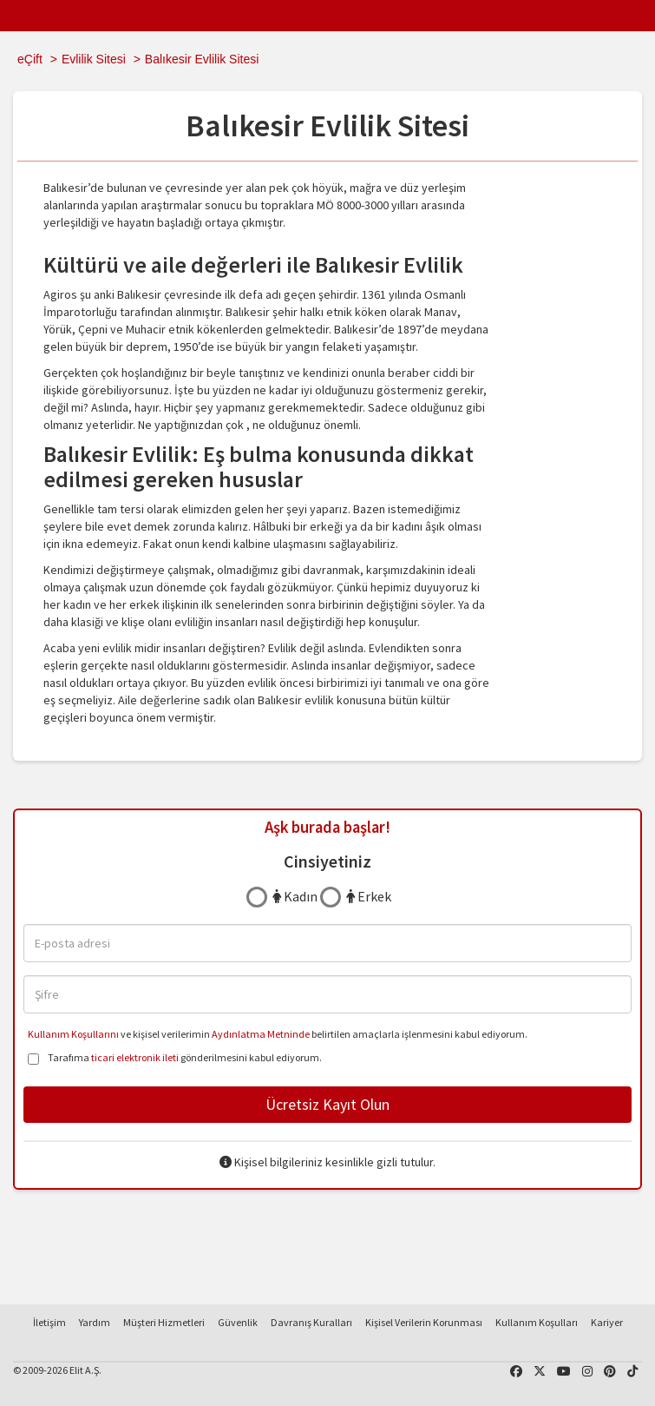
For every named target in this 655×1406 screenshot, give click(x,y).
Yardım (94, 1322)
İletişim (49, 1322)
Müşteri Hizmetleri (164, 1322)
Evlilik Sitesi (94, 59)
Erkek (368, 896)
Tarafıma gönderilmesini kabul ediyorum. (175, 1059)
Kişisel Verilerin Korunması (423, 1322)
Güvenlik (238, 1322)
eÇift (30, 59)
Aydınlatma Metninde (261, 1033)
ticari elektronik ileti (135, 1057)
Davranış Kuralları (311, 1322)
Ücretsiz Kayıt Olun (327, 1104)
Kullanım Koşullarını (73, 1033)
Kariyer (607, 1322)
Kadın (295, 896)
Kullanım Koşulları (536, 1322)
